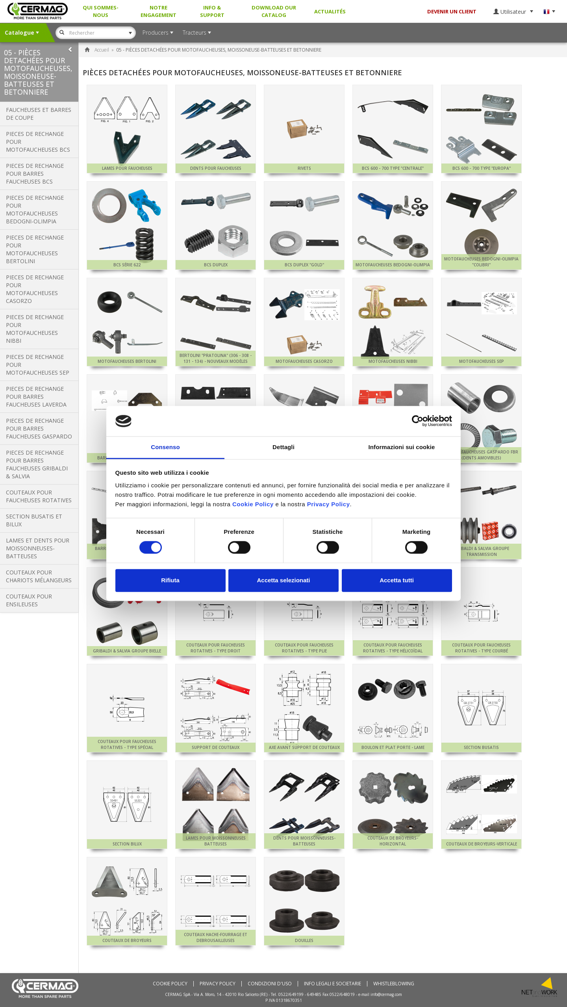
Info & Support (212, 11)
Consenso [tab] (165, 447)
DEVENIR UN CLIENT (451, 11)
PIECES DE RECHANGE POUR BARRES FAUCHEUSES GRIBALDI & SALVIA (37, 464)
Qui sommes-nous (101, 11)
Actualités (330, 11)
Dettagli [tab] (283, 447)
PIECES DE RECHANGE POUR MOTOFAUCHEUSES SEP (37, 364)
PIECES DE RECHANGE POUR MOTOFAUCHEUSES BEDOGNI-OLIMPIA (35, 209)
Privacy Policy (217, 984)
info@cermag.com (386, 994)
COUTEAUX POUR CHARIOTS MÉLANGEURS (39, 576)
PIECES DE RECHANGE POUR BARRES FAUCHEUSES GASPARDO (39, 428)
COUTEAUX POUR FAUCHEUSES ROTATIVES (39, 496)
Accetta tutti (397, 580)
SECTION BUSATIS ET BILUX (34, 520)
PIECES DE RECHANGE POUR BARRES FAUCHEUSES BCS (35, 173)
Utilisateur (513, 11)
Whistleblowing (393, 984)
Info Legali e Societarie (332, 984)
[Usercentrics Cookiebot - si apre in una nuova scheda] (417, 421)
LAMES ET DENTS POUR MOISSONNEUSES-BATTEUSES (37, 548)
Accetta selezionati (283, 580)
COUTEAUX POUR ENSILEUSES (29, 600)
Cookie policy (170, 984)
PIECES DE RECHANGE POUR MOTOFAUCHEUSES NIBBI (35, 328)
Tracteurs (197, 32)
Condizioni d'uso (270, 984)
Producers (158, 32)
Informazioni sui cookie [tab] (402, 447)
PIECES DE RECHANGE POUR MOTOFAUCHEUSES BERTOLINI (35, 249)
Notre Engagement (158, 11)
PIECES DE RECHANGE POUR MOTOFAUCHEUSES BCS (38, 141)
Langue (549, 12)
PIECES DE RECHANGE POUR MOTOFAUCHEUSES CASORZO (35, 289)
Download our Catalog (274, 11)
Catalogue (22, 32)
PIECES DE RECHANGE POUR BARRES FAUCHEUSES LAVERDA (36, 396)
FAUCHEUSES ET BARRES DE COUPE (38, 113)
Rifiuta (170, 580)
